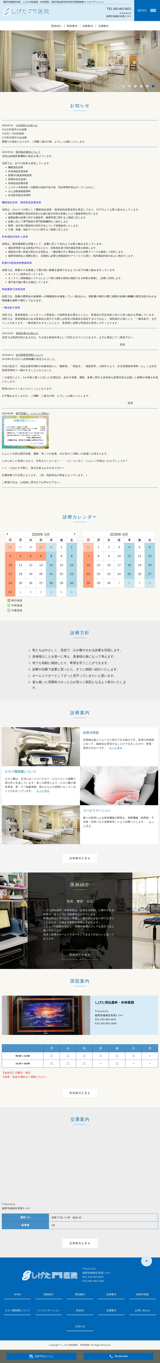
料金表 (80, 1310)
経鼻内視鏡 (142, 1294)
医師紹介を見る (80, 954)
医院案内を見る (80, 1093)
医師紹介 (56, 26)
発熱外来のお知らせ (27, 333)
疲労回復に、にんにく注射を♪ (33, 413)
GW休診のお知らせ (27, 125)
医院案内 (72, 26)
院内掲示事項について (28, 152)
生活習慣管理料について (29, 355)
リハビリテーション (49, 1310)
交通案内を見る (80, 1243)
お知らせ (80, 1326)
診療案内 (88, 26)
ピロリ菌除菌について (17, 1310)
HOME (17, 1294)
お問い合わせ (142, 1310)
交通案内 (103, 26)
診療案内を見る (80, 858)
